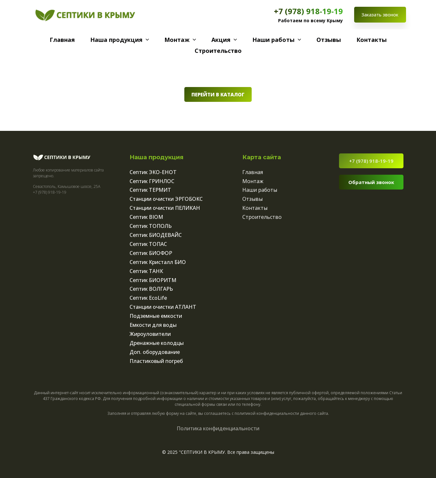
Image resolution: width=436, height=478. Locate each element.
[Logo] (85, 14)
